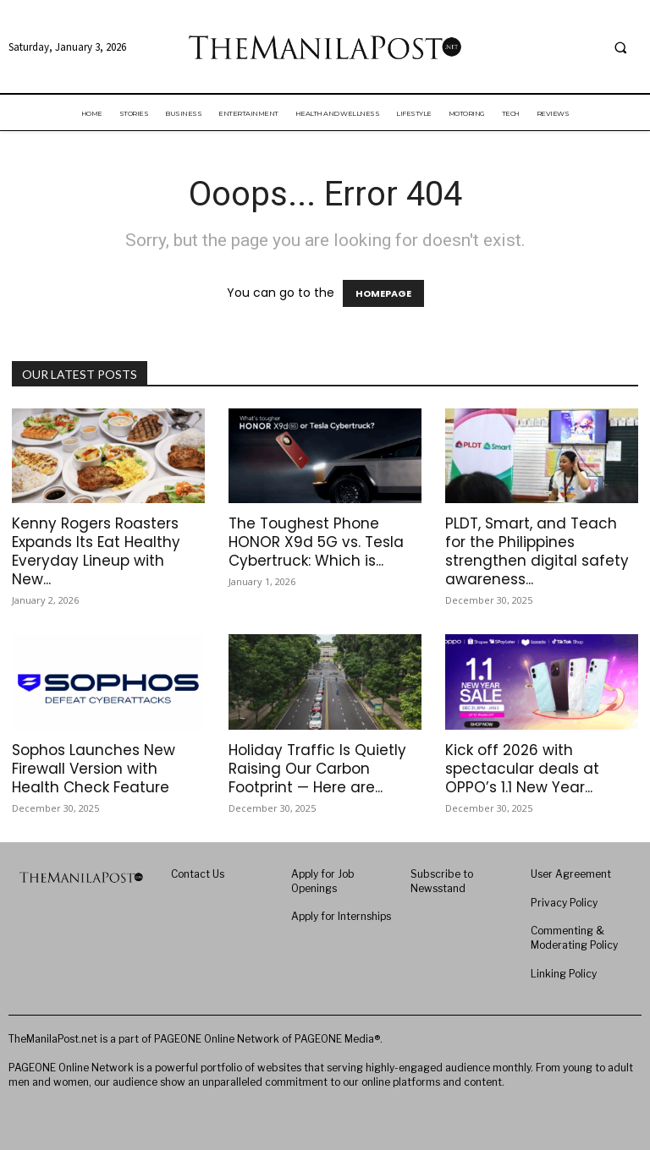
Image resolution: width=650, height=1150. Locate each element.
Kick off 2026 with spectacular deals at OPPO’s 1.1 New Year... (522, 768)
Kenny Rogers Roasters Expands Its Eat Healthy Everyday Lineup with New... (96, 551)
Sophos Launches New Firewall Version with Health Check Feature (93, 768)
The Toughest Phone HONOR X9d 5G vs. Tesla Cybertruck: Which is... (316, 542)
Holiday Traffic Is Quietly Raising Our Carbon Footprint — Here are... (317, 768)
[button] (620, 48)
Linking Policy (564, 973)
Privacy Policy (564, 902)
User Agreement (571, 874)
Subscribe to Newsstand (441, 881)
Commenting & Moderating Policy (574, 937)
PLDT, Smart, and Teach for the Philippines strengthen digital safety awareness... (537, 551)
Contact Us (197, 874)
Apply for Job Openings (323, 881)
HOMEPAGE (383, 293)
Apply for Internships (341, 916)
